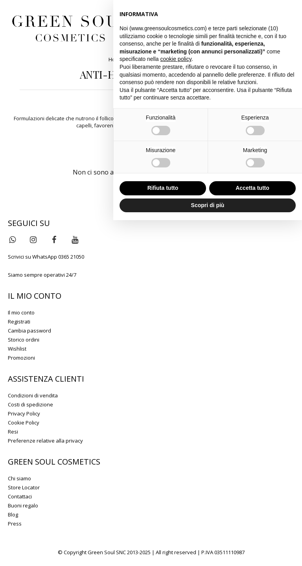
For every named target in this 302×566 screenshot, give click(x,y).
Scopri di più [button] (208, 205)
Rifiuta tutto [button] (163, 188)
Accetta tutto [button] (252, 188)
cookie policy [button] (176, 59)
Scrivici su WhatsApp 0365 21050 (46, 256)
